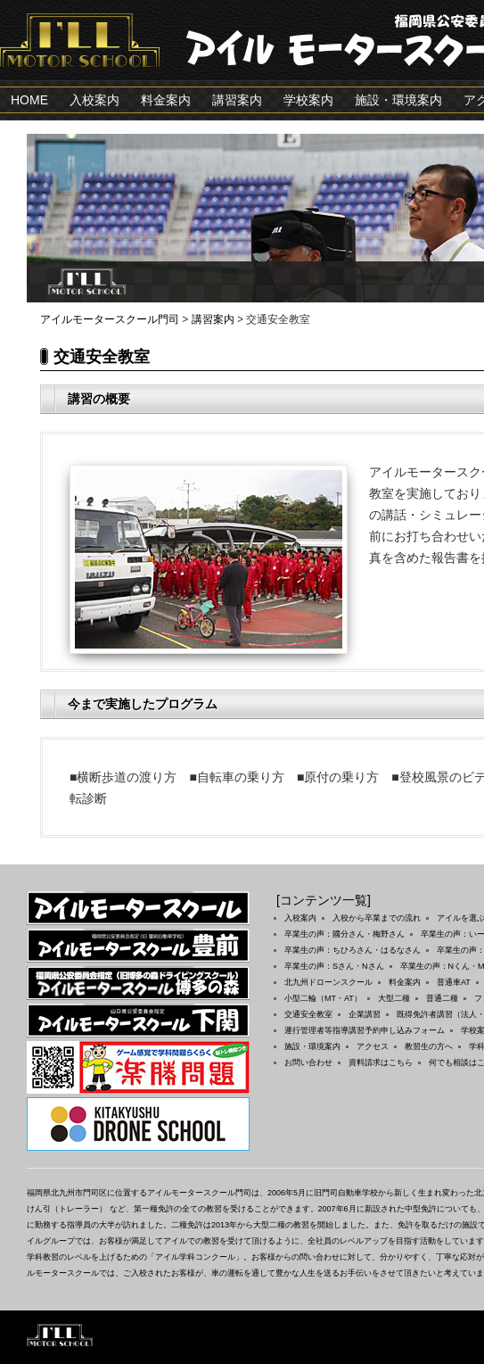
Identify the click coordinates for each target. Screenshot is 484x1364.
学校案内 (308, 100)
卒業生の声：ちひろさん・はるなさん (352, 950)
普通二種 (442, 998)
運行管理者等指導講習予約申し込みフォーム (364, 1030)
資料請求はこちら (381, 1062)
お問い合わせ (308, 1062)
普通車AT (454, 982)
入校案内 (94, 100)
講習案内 (237, 100)
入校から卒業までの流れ (376, 917)
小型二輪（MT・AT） (323, 998)
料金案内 (166, 100)
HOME (29, 100)
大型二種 (394, 998)
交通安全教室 (308, 1014)
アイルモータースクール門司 (109, 319)
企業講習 (365, 1014)
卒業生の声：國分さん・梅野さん (344, 934)
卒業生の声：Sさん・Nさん (334, 966)
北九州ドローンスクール (328, 982)
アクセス (373, 1046)
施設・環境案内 (398, 100)
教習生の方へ (429, 1046)
